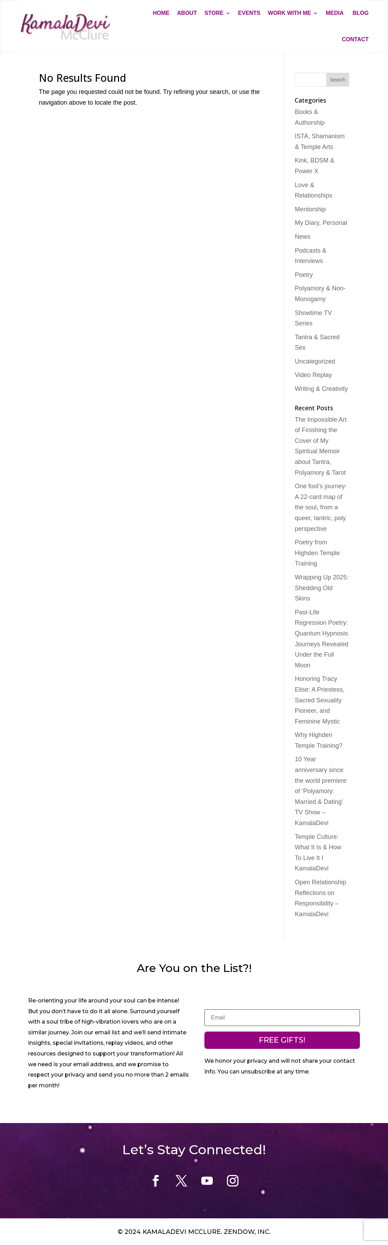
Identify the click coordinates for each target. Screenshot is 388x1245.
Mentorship (310, 209)
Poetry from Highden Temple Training (317, 553)
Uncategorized (315, 361)
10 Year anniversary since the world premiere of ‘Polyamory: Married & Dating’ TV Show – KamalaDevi (320, 791)
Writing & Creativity (321, 388)
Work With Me (289, 13)
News (302, 236)
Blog (361, 13)
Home (161, 13)
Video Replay (313, 374)
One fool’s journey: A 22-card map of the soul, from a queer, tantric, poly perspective (321, 507)
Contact (355, 39)
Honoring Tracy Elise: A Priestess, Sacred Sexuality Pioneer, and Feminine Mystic (319, 700)
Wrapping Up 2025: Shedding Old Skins (321, 588)
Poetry (304, 274)
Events (249, 13)
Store (213, 13)
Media (335, 13)
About (187, 13)
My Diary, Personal (321, 222)
